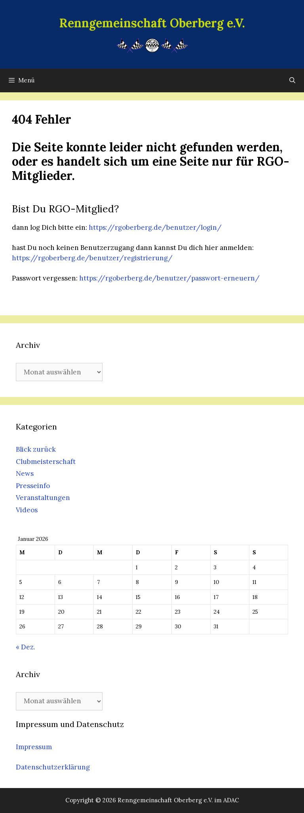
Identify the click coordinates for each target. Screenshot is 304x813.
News (25, 473)
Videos (27, 510)
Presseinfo (33, 485)
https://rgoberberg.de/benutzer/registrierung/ (92, 258)
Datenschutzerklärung (53, 767)
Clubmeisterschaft (46, 461)
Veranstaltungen (43, 497)
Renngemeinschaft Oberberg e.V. (152, 23)
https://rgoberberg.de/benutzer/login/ (155, 227)
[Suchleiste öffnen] (292, 80)
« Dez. (25, 647)
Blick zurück (36, 449)
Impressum (34, 746)
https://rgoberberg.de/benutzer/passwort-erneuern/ (169, 278)
